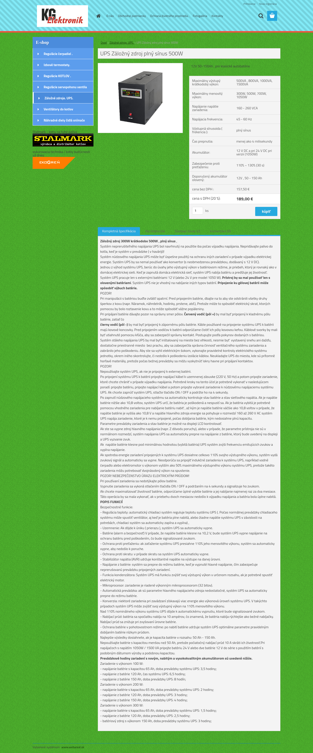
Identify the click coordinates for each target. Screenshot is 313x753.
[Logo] (62, 16)
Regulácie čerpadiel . (58, 53)
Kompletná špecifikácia (119, 231)
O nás (110, 15)
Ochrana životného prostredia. (169, 15)
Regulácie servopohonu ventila (65, 87)
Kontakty (217, 15)
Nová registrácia (268, 4)
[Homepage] (98, 16)
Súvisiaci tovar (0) (187, 231)
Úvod (104, 42)
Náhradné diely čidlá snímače (64, 120)
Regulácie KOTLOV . (57, 75)
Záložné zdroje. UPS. (59, 98)
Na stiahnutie (155, 231)
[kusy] (197, 210)
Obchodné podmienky (132, 15)
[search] (261, 16)
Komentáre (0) (220, 231)
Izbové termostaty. (57, 64)
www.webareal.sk (73, 747)
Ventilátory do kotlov (58, 109)
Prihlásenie (249, 4)
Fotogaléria (200, 15)
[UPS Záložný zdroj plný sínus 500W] (140, 65)
